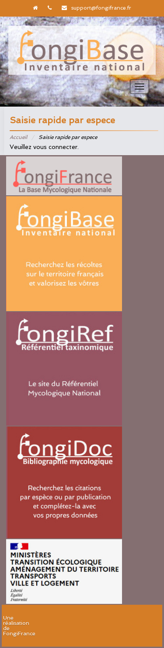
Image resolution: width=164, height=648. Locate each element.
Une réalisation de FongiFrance (19, 626)
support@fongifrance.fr (101, 8)
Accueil (18, 137)
